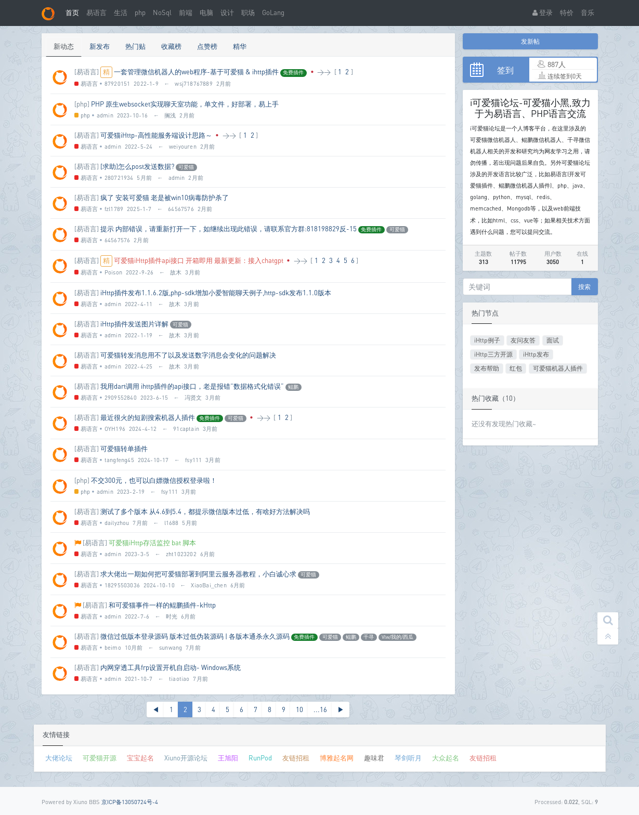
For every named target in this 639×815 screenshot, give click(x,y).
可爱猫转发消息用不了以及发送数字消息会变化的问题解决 (188, 355)
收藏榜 (171, 46)
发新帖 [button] (530, 41)
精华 (239, 46)
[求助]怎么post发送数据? (137, 166)
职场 (248, 12)
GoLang (273, 12)
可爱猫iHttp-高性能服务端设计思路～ (156, 135)
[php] (81, 104)
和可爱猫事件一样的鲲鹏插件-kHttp (162, 605)
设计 (227, 12)
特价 (566, 12)
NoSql (162, 12)
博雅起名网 (337, 758)
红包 (516, 368)
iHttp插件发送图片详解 (134, 324)
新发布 (99, 46)
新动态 (64, 46)
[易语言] (86, 72)
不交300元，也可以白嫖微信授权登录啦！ (154, 480)
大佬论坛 (58, 758)
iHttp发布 (536, 354)
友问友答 (523, 340)
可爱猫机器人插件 (558, 368)
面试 (552, 340)
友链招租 (295, 758)
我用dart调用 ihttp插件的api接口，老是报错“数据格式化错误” (192, 386)
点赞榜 (207, 46)
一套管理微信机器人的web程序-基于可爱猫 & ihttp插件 (196, 72)
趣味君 (374, 758)
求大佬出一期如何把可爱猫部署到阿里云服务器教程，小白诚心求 (198, 574)
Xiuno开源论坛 (185, 758)
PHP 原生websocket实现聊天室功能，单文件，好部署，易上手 (185, 104)
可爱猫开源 (99, 758)
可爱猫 (186, 167)
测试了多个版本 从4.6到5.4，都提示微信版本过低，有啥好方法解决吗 (205, 511)
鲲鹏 (293, 387)
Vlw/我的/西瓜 (397, 637)
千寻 (368, 637)
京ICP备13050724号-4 (129, 801)
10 (299, 709)
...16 (320, 709)
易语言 (96, 12)
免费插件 (293, 72)
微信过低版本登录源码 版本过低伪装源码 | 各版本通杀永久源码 (195, 636)
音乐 (587, 12)
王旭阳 (228, 758)
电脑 (206, 12)
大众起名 (445, 758)
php (140, 12)
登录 (542, 12)
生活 (120, 12)
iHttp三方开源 (493, 354)
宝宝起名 (140, 758)
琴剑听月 (408, 758)
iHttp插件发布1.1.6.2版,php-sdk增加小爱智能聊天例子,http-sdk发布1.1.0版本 (215, 292)
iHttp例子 (487, 340)
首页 (72, 12)
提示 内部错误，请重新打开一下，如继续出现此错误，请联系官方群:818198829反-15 (228, 229)
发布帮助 (486, 368)
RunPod (260, 758)
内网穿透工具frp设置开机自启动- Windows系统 (170, 667)
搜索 (584, 287)
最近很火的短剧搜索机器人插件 (147, 417)
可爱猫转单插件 (124, 448)
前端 (185, 12)
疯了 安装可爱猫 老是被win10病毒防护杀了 (164, 197)
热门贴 (135, 46)
